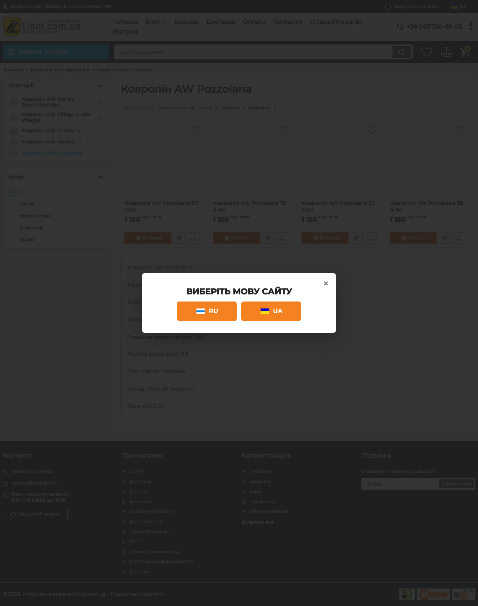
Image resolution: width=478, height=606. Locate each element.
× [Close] (326, 284)
